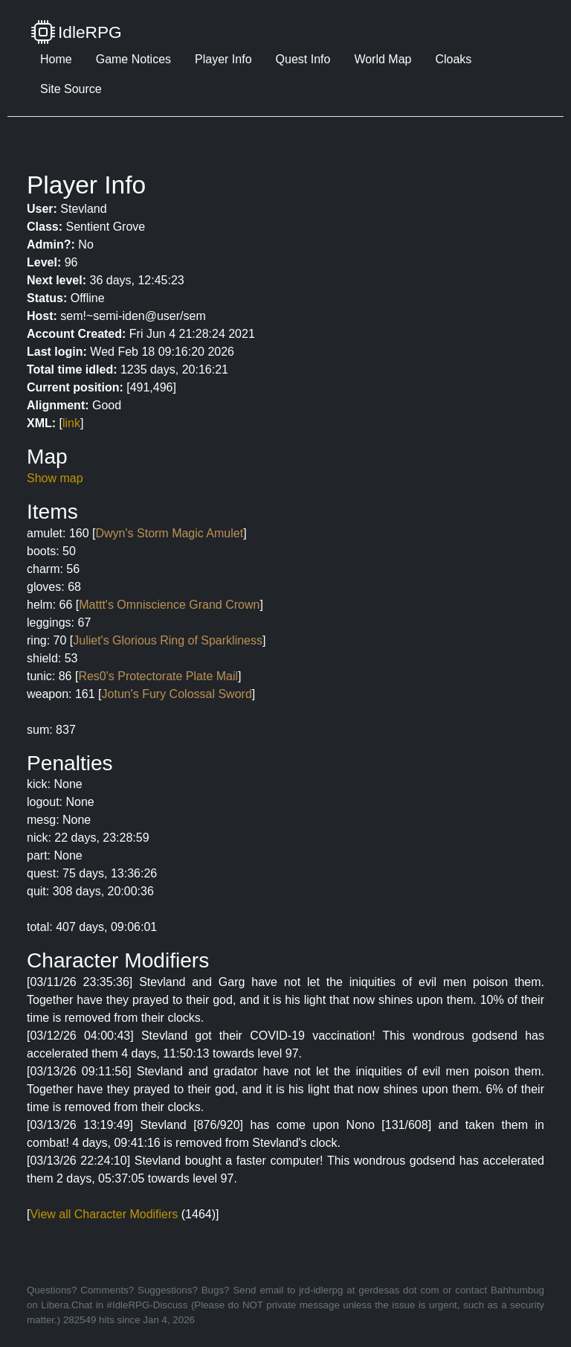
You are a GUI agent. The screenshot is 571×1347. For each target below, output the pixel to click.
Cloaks (453, 59)
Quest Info (303, 59)
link (71, 423)
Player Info (223, 59)
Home (56, 59)
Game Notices (133, 59)
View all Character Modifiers (104, 1214)
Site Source (71, 89)
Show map (55, 478)
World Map (382, 59)
